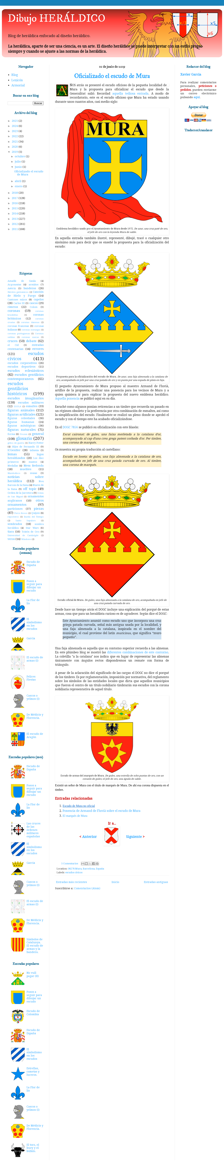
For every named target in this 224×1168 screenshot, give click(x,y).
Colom (33, 307)
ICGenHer (14, 450)
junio (19, 166)
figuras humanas (21, 422)
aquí (197, 97)
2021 (15, 141)
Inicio (115, 882)
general (38, 434)
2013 (15, 218)
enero (19, 186)
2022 (15, 136)
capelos (39, 299)
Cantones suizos (17, 299)
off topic (29, 489)
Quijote (35, 513)
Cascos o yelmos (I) (33, 697)
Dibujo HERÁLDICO (56, 18)
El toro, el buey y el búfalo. (33, 1148)
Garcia (31, 638)
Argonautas (14, 284)
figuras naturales (22, 430)
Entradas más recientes (71, 882)
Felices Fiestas (31, 678)
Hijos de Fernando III (25, 446)
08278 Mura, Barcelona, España (86, 868)
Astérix (12, 288)
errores (38, 349)
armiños (33, 284)
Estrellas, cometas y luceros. (33, 1071)
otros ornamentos (26, 502)
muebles (25, 469)
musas (33, 473)
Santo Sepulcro (26, 520)
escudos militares (31, 402)
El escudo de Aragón (35, 735)
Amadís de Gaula (22, 280)
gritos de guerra (16, 443)
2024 (15, 125)
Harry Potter (36, 442)
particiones (15, 508)
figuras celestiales (21, 418)
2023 (15, 131)
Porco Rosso (21, 513)
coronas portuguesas (19, 333)
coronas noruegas (31, 330)
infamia (34, 450)
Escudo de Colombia (33, 1013)
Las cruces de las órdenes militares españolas (33, 830)
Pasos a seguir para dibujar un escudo (34, 586)
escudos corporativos (22, 363)
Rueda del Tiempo (34, 517)
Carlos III (18, 303)
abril (18, 181)
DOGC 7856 (70, 427)
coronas (14, 311)
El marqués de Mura (75, 815)
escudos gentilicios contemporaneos (26, 377)
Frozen (23, 434)
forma (11, 434)
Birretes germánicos (18, 292)
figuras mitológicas (21, 425)
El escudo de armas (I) (35, 659)
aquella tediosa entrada (130, 93)
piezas (39, 508)
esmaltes (31, 406)
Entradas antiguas (156, 882)
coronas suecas (30, 337)
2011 (15, 229)
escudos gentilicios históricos (18, 388)
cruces (12, 341)
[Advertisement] (26, 251)
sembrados (15, 523)
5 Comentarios (69, 863)
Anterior (89, 837)
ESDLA (17, 406)
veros (11, 539)
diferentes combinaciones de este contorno (137, 652)
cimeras (13, 306)
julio (18, 161)
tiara (11, 531)
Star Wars (32, 527)
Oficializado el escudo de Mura (112, 76)
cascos (33, 303)
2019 (15, 151)
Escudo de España (33, 563)
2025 (15, 120)
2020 (15, 146)
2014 (15, 213)
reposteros (13, 517)
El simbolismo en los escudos (34, 624)
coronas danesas (30, 322)
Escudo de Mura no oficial (79, 805)
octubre (20, 156)
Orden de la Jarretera (20, 492)
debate (31, 341)
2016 (15, 203)
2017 (15, 198)
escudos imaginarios (26, 398)
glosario (24, 438)
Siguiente (134, 837)
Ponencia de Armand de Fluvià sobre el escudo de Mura (101, 811)
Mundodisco (14, 473)
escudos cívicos (73, 872)
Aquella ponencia (67, 398)
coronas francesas (18, 326)
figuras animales (21, 410)
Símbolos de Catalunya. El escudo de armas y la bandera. (35, 946)
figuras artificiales (21, 414)
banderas (30, 288)
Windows (26, 539)
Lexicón (17, 80)
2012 (15, 223)
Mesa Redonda (34, 465)
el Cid (13, 345)
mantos (33, 461)
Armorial (18, 85)
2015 (15, 208)
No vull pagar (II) (33, 974)
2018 (15, 192)
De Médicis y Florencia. (35, 716)
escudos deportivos (21, 366)
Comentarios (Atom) (87, 888)
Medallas (13, 465)
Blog (14, 75)
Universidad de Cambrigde (23, 535)
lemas (12, 454)
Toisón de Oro (30, 531)
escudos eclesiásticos (26, 371)
